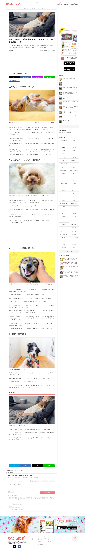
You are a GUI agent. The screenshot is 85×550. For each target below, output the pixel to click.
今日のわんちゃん (32, 538)
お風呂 (74, 241)
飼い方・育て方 (64, 140)
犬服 (64, 206)
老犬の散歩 (74, 231)
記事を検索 (66, 4)
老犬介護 (64, 224)
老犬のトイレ (64, 227)
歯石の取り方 (74, 244)
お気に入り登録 (52, 50)
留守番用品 (74, 216)
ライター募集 (40, 544)
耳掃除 (74, 247)
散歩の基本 (74, 163)
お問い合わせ (40, 542)
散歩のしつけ (64, 167)
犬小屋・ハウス (64, 183)
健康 (74, 150)
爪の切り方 (64, 247)
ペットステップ (64, 210)
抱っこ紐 (64, 213)
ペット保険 (31, 539)
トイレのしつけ (64, 163)
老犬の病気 (74, 234)
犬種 (74, 140)
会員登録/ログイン (74, 4)
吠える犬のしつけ (64, 160)
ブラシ (74, 193)
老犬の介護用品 (74, 224)
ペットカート (64, 196)
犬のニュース (64, 147)
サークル (64, 180)
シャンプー (74, 190)
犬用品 (74, 173)
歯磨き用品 (74, 186)
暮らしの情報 (74, 147)
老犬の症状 (64, 237)
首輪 (64, 186)
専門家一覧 (50, 538)
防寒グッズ (74, 210)
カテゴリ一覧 (59, 4)
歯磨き (64, 244)
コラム (64, 157)
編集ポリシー (40, 539)
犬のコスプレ (74, 206)
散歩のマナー (64, 173)
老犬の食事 (74, 227)
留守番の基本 (74, 213)
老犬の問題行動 (64, 231)
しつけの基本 (74, 157)
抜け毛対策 (64, 241)
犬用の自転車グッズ (74, 203)
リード (64, 193)
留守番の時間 (64, 216)
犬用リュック (64, 200)
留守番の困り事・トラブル (64, 221)
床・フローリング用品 (64, 203)
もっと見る (69, 126)
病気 (64, 150)
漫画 (64, 153)
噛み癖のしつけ (74, 160)
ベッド (74, 180)
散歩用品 (74, 167)
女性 (44, 481)
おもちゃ (64, 190)
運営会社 (49, 541)
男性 (52, 481)
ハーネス (74, 183)
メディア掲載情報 (51, 542)
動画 (74, 153)
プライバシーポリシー (52, 539)
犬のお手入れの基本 (74, 237)
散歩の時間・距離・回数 (64, 170)
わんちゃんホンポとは (42, 538)
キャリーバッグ (74, 196)
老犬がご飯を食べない (64, 234)
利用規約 (39, 541)
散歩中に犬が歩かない (74, 170)
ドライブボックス (74, 200)
